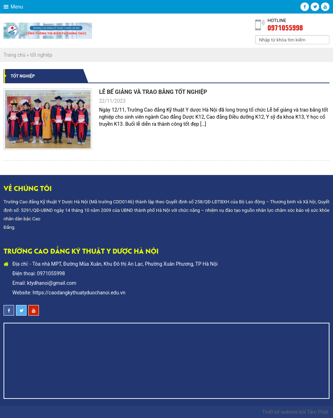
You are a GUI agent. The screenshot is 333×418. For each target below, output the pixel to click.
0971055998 (285, 27)
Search (324, 39)
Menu (17, 7)
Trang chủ (14, 55)
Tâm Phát (317, 412)
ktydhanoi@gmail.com (51, 283)
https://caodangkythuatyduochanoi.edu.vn (79, 292)
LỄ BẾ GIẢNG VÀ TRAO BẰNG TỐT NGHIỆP (153, 92)
